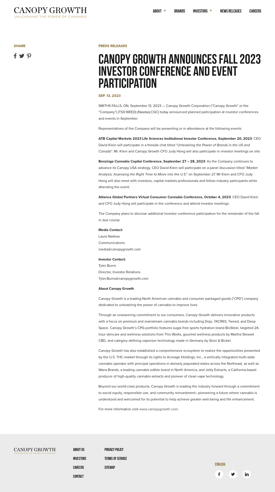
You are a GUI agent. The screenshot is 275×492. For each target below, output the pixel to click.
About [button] (157, 10)
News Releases (230, 10)
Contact (78, 476)
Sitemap (110, 467)
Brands (179, 10)
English (220, 464)
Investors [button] (200, 10)
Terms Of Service (116, 458)
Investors (79, 458)
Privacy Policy (114, 449)
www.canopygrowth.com (158, 409)
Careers (255, 10)
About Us (78, 449)
